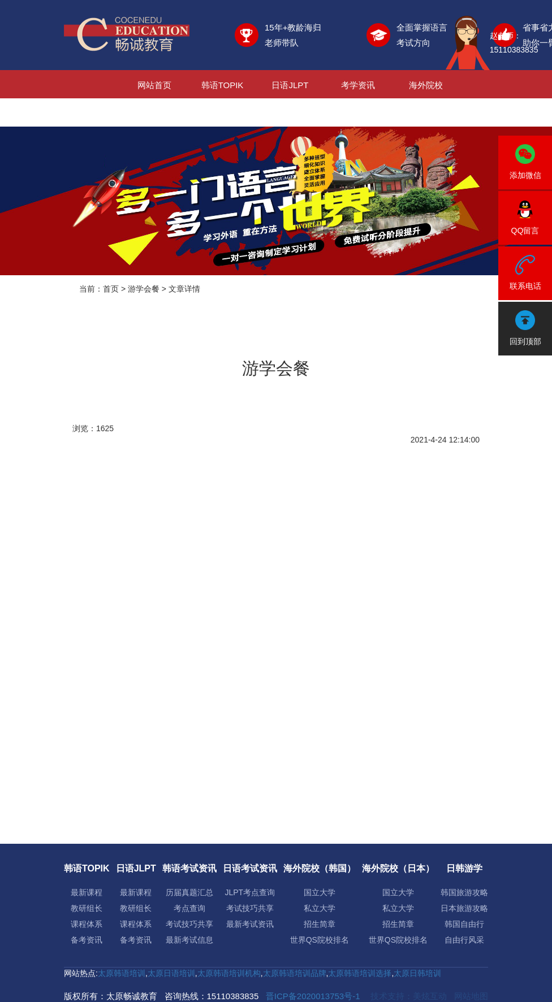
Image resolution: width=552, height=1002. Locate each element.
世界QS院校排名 (319, 939)
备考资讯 (86, 939)
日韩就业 (222, 113)
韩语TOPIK (222, 85)
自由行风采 (464, 939)
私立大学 (319, 908)
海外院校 (426, 85)
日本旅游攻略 (464, 908)
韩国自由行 (464, 924)
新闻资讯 (290, 113)
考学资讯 (358, 85)
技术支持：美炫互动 (408, 996)
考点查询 (189, 908)
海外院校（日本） (398, 868)
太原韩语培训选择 (359, 973)
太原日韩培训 (417, 973)
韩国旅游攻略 (464, 892)
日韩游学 (154, 113)
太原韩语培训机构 (229, 973)
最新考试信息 (189, 939)
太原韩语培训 (121, 973)
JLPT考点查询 (250, 892)
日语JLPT (289, 85)
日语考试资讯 (250, 868)
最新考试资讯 (250, 924)
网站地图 (471, 996)
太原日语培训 (171, 973)
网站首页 (154, 85)
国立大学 (319, 892)
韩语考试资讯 (189, 868)
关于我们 (358, 113)
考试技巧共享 (189, 924)
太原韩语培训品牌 (294, 973)
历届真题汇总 (189, 892)
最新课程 (86, 892)
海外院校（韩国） (319, 868)
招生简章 (319, 924)
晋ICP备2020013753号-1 (313, 996)
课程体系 (86, 924)
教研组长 (86, 908)
